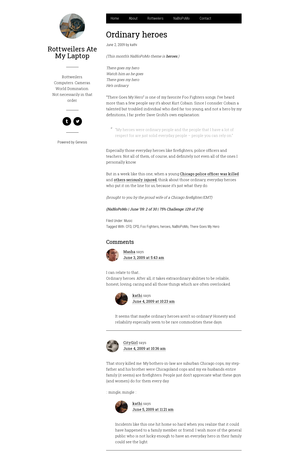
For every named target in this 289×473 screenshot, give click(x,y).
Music (128, 221)
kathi (137, 295)
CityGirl (130, 342)
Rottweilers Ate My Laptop (72, 52)
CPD (136, 226)
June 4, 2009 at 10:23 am (153, 301)
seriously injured (141, 179)
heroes (165, 226)
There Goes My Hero (204, 226)
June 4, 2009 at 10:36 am (144, 348)
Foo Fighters (149, 226)
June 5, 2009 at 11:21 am (153, 409)
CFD (128, 226)
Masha (129, 251)
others (119, 179)
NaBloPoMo (180, 226)
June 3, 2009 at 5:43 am (143, 257)
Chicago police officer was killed (209, 173)
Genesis (81, 142)
